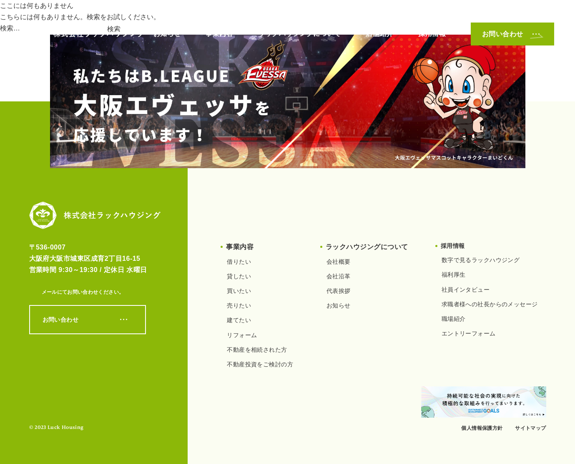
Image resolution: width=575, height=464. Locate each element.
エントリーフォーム (469, 333)
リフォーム (242, 335)
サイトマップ (530, 428)
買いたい (239, 290)
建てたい (239, 320)
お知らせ (167, 33)
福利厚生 (454, 274)
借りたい (239, 261)
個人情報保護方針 (481, 428)
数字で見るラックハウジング (481, 260)
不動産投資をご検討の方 (260, 364)
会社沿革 (338, 276)
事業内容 (219, 33)
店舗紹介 (379, 33)
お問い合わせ (512, 34)
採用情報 (432, 33)
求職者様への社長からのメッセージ (490, 304)
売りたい (239, 305)
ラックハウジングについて (299, 33)
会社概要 (338, 261)
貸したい (239, 276)
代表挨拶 (338, 290)
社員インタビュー (466, 289)
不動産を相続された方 (257, 349)
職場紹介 (454, 318)
